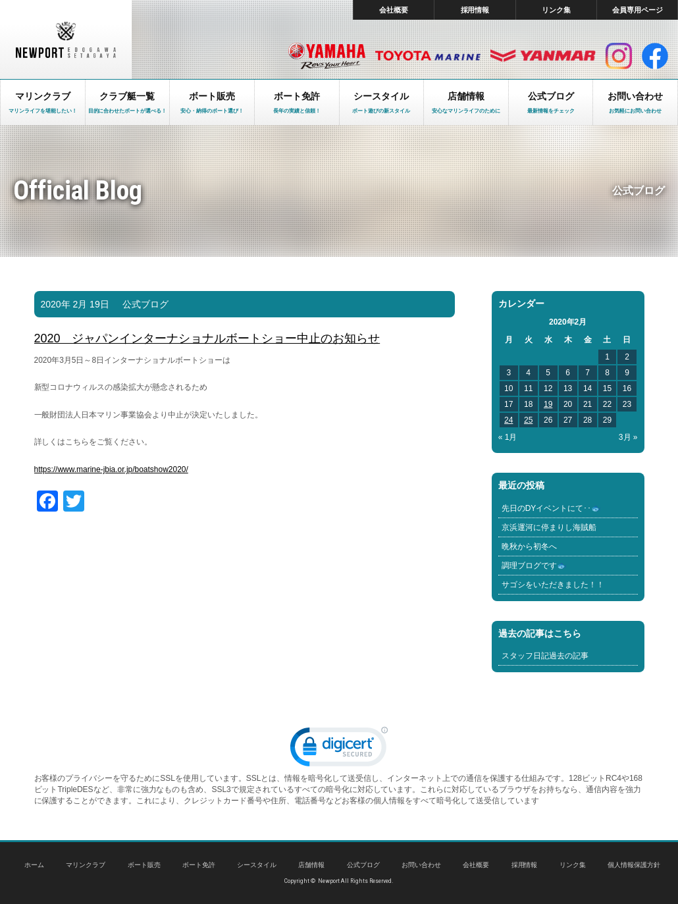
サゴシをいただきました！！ (553, 584)
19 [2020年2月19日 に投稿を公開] (548, 404)
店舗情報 (311, 864)
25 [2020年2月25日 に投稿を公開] (528, 420)
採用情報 (475, 10)
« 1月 (507, 437)
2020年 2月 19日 (75, 304)
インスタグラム (619, 56)
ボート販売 (144, 864)
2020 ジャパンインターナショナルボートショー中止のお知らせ (207, 338)
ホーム (34, 864)
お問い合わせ (421, 864)
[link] (339, 749)
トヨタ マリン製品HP (428, 56)
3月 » (628, 437)
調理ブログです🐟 (534, 565)
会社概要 (393, 10)
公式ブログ (145, 304)
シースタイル (256, 864)
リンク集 (556, 10)
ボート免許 (198, 864)
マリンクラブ (85, 864)
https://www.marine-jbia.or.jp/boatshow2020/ (111, 469)
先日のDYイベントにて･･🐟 (552, 508)
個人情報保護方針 (634, 864)
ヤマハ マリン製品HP (326, 56)
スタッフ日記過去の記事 (545, 655)
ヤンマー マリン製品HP (543, 56)
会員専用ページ (637, 10)
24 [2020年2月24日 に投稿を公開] (508, 420)
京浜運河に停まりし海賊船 (549, 527)
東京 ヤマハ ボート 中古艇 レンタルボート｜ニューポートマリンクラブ (66, 39)
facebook (655, 56)
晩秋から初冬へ (529, 546)
